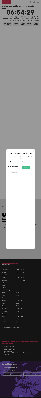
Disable (26, 167)
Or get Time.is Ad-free (13, 166)
